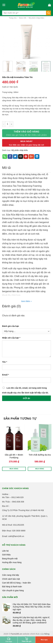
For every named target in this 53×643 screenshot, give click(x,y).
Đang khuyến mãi (9, 558)
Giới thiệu (6, 555)
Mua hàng (14, 469)
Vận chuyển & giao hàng (13, 590)
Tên (4, 362)
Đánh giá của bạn (10, 326)
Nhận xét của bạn (11, 338)
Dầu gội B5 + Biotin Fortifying (14, 456)
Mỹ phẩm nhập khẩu (36, 18)
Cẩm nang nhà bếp (10, 575)
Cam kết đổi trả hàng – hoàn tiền (16, 583)
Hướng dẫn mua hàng (11, 562)
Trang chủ (12, 18)
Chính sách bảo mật (11, 579)
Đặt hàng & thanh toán (12, 586)
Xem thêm (26, 301)
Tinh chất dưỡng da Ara (40, 455)
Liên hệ (5, 551)
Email (5, 375)
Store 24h (22, 18)
